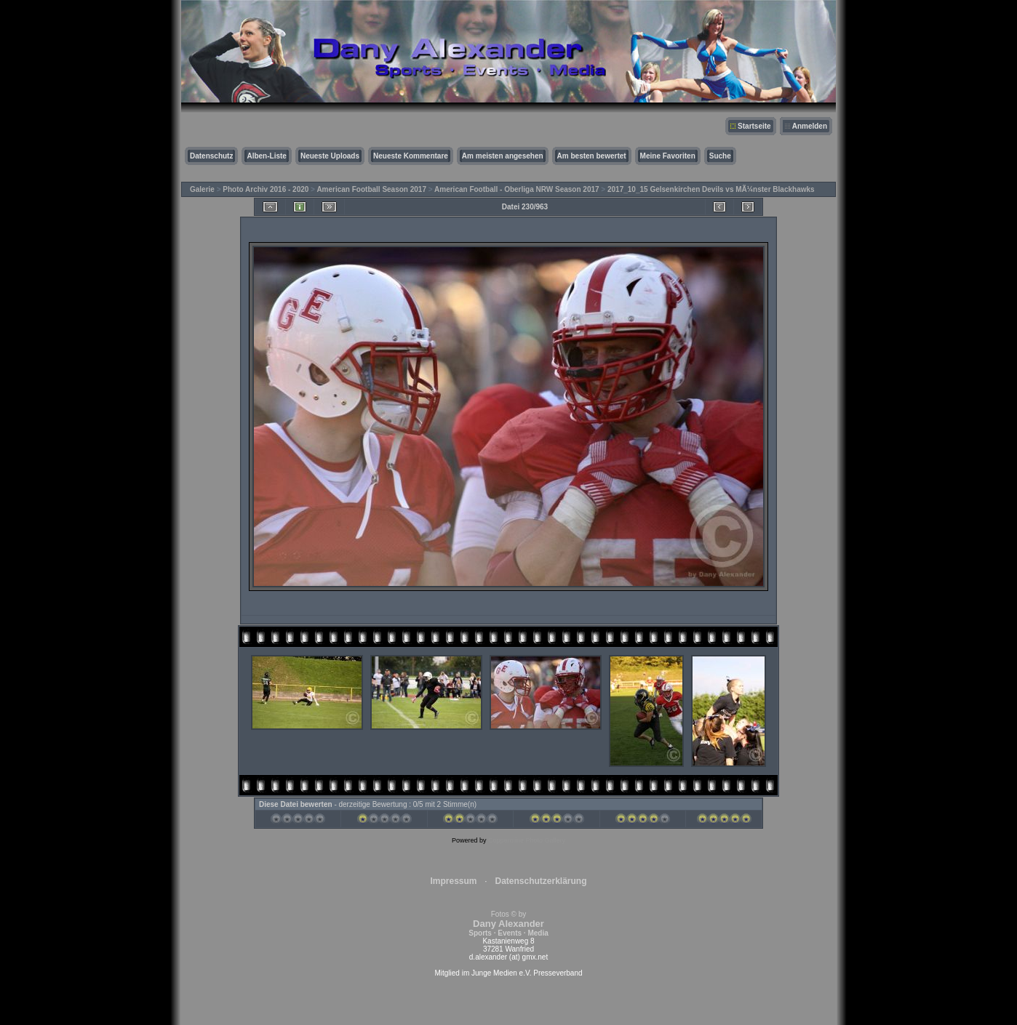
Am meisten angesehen (502, 156)
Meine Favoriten (667, 156)
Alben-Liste (266, 156)
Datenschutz (211, 156)
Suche (720, 156)
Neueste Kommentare (410, 156)
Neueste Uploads (329, 156)
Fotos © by (508, 923)
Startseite (754, 126)
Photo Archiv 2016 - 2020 (265, 189)
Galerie (202, 189)
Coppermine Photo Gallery (526, 840)
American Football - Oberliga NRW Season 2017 (516, 189)
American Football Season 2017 (371, 189)
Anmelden (809, 126)
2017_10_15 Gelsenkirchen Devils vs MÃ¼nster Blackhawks (711, 189)
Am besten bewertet (591, 156)
